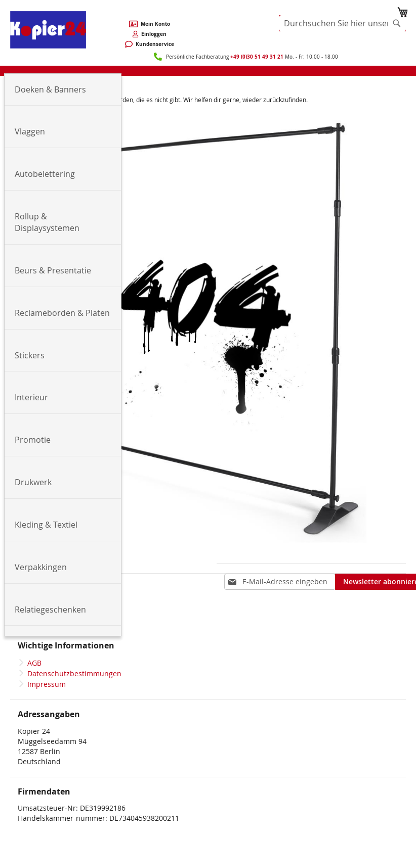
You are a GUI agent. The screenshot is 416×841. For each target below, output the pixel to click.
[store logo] (48, 30)
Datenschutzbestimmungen (74, 673)
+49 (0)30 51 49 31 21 (256, 56)
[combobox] (342, 23)
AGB (34, 663)
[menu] (208, 71)
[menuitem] (63, 90)
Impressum (46, 684)
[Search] (397, 23)
